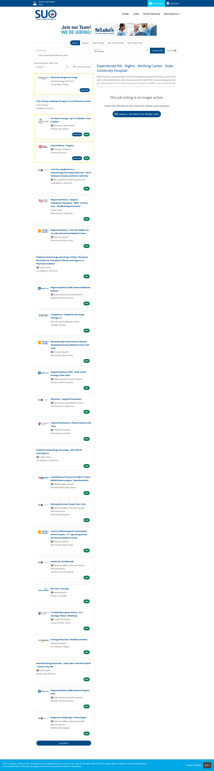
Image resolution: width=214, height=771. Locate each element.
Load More (64, 743)
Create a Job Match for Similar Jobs (137, 114)
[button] (172, 51)
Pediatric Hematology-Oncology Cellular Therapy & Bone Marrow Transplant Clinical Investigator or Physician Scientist (62, 260)
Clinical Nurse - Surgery (62, 145)
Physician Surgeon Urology (64, 77)
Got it (207, 765)
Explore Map (98, 42)
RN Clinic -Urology (60, 588)
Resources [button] (171, 13)
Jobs (136, 13)
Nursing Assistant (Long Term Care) (68, 504)
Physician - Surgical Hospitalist (66, 399)
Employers (173, 3)
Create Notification (82, 67)
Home (125, 13)
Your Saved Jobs (134, 42)
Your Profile (151, 13)
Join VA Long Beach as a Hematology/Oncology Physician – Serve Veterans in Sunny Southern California (71, 172)
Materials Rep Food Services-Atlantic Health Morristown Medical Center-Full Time (70, 344)
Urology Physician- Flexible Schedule (69, 639)
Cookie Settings (193, 765)
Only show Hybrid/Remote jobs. (53, 55)
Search (75, 42)
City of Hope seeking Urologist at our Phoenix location (63, 101)
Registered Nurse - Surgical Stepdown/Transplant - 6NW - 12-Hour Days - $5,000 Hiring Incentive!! (69, 202)
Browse (85, 42)
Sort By (39, 67)
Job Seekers (156, 3)
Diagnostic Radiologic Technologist (68, 717)
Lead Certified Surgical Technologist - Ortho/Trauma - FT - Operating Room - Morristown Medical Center (69, 534)
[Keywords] (64, 51)
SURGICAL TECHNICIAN (62, 561)
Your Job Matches (116, 42)
